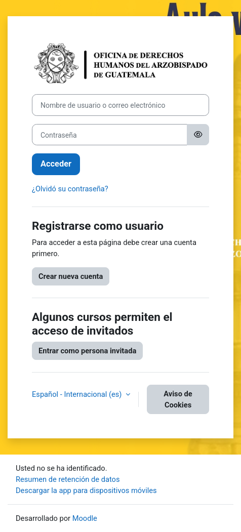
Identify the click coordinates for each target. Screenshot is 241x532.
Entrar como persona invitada (87, 350)
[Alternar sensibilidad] (198, 135)
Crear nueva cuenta (70, 276)
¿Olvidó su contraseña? (70, 188)
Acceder (56, 164)
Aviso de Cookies (178, 399)
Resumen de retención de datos (68, 479)
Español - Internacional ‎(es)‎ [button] (78, 394)
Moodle (84, 518)
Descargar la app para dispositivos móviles (86, 490)
